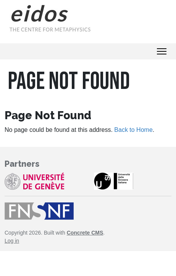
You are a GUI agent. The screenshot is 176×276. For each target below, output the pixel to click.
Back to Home (133, 130)
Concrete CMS (85, 233)
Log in (12, 241)
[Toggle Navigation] (161, 51)
